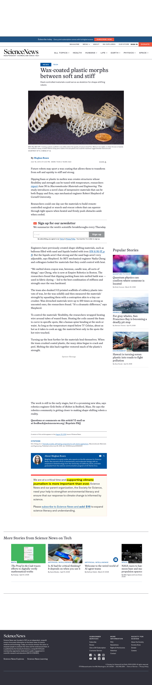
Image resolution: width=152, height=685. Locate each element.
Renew (91, 645)
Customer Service (95, 651)
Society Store (136, 645)
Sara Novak (119, 364)
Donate (145, 44)
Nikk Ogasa (128, 575)
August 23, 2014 (61, 434)
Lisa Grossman (140, 575)
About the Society (137, 642)
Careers (134, 651)
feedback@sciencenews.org (49, 423)
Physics (129, 53)
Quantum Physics (122, 274)
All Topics (61, 53)
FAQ (111, 642)
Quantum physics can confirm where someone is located (128, 281)
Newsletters (114, 645)
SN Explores (109, 44)
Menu (86, 44)
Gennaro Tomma (120, 325)
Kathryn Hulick (92, 572)
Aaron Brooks (54, 572)
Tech (55, 64)
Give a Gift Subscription (97, 648)
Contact (113, 653)
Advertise (113, 651)
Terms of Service (132, 666)
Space (143, 53)
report (34, 186)
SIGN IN (134, 44)
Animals (117, 312)
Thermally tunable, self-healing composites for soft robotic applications (65, 444)
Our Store (124, 44)
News (46, 65)
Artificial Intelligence (60, 562)
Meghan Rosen (41, 158)
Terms (62, 239)
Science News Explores (14, 659)
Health (77, 53)
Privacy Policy (70, 239)
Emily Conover (119, 287)
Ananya (15, 575)
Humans (91, 53)
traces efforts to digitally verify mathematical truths (25, 569)
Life (104, 53)
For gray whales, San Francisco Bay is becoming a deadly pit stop (130, 319)
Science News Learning (37, 659)
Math (13, 562)
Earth (115, 53)
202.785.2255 (120, 666)
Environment (119, 351)
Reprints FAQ (73, 423)
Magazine (74, 44)
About (96, 44)
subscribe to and (66, 506)
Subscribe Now (104, 39)
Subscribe (92, 642)
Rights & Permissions (117, 648)
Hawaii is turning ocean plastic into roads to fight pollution (128, 357)
